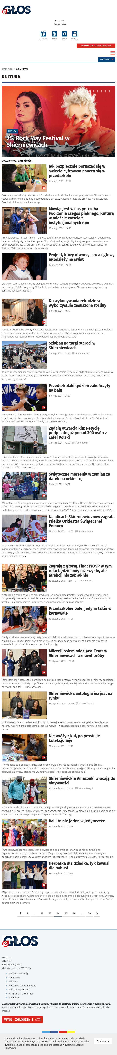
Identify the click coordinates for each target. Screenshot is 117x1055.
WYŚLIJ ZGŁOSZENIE (18, 1023)
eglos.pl (60, 20)
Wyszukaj (106, 59)
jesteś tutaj (7, 69)
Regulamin (14, 982)
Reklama (13, 986)
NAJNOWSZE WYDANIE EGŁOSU (96, 45)
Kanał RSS (14, 1002)
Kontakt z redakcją (18, 978)
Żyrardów (60, 24)
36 (74, 918)
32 (42, 918)
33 (50, 918)
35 (66, 918)
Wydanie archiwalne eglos (22, 990)
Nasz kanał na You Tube (21, 998)
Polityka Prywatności (19, 994)
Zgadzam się (104, 1041)
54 (89, 918)
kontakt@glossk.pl (14, 970)
